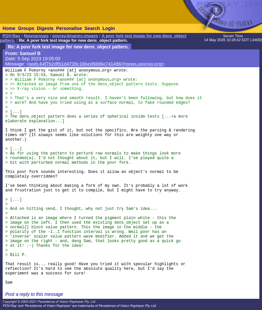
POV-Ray (11, 36)
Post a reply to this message (34, 294)
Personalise (69, 28)
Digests (45, 28)
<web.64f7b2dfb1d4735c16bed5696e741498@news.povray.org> (96, 64)
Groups (26, 28)
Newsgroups (36, 36)
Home (9, 28)
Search (92, 28)
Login (108, 28)
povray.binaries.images (75, 36)
